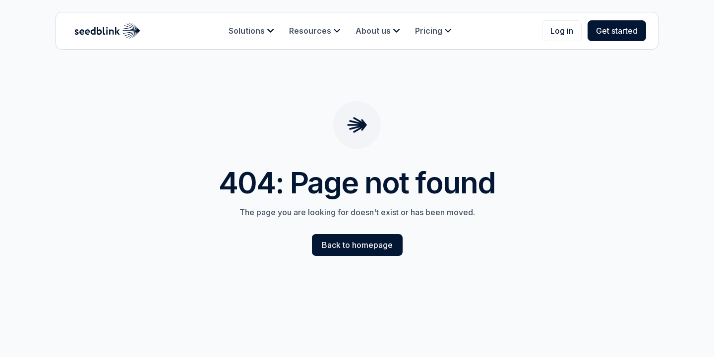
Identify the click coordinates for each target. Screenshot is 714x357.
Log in (561, 31)
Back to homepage (357, 245)
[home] (107, 31)
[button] (251, 31)
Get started (617, 31)
